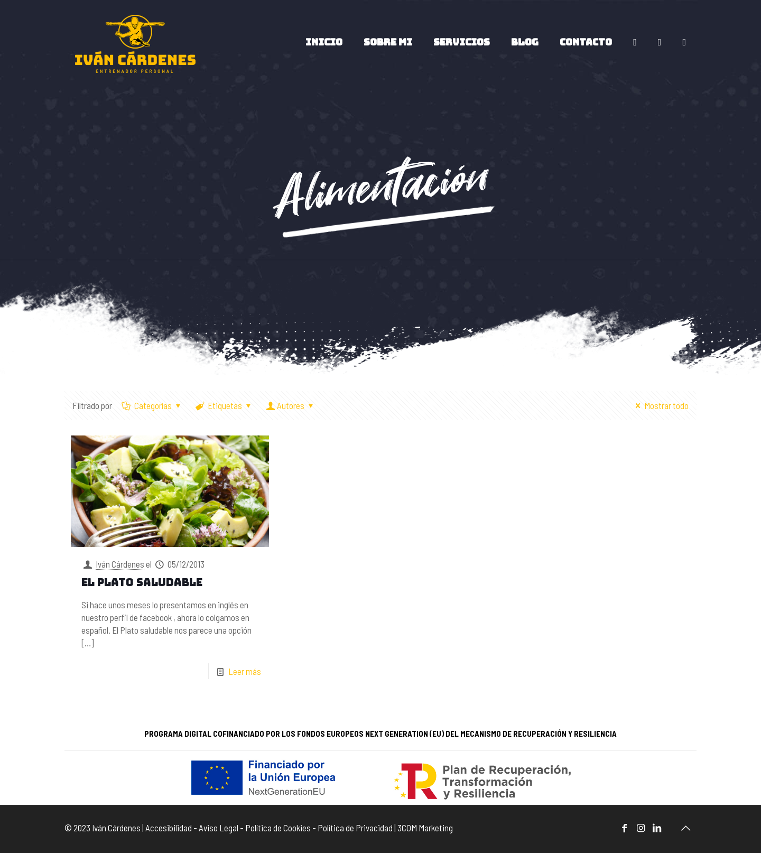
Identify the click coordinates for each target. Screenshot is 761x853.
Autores (290, 405)
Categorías (152, 405)
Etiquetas (224, 405)
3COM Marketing (425, 827)
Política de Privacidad (355, 827)
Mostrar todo (660, 405)
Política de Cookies (278, 827)
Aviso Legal (218, 827)
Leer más (244, 671)
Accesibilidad (168, 827)
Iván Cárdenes (120, 564)
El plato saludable (141, 582)
